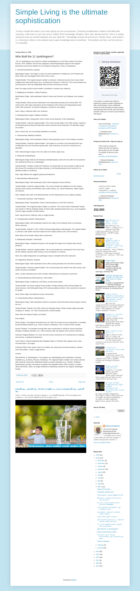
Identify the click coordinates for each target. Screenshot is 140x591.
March (100, 487)
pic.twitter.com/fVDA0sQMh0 (108, 156)
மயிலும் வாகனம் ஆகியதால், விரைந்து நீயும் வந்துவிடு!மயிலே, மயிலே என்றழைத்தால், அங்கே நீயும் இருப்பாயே (115, 297)
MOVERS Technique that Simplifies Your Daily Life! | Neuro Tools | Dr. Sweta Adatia (114, 278)
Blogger (74, 580)
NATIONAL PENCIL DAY (105, 492)
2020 (98, 563)
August (100, 472)
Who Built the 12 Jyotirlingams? (107, 529)
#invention (115, 124)
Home (51, 382)
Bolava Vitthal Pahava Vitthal (106, 532)
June (99, 478)
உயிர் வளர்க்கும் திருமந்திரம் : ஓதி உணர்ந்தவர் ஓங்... (109, 508)
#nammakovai (112, 126)
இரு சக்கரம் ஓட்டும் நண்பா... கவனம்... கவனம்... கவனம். (112, 222)
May (99, 481)
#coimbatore (103, 126)
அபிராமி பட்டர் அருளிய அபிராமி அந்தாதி (114, 315)
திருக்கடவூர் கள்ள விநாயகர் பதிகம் (112, 367)
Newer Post (20, 382)
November (101, 463)
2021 (98, 560)
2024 (98, 551)
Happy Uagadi (110, 260)
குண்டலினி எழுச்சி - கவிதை (107, 517)
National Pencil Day (103, 489)
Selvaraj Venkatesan (112, 426)
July (99, 475)
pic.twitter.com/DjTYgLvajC (107, 128)
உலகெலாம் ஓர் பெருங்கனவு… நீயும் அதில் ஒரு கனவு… (115, 349)
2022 (98, 557)
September (101, 469)
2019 (98, 566)
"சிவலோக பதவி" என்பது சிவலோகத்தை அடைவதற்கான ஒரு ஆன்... (110, 536)
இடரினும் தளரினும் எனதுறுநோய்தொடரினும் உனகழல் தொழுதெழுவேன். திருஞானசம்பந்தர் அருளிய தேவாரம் (115, 387)
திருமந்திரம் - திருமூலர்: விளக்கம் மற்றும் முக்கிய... (108, 513)
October (100, 466)
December (101, 460)
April (99, 484)
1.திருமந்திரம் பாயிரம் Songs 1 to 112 (110, 495)
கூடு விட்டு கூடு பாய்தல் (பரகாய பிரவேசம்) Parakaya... (108, 503)
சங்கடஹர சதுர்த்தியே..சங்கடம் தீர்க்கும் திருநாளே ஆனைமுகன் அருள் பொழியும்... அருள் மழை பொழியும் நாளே (114, 243)
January (100, 548)
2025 (98, 458)
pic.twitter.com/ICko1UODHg (108, 192)
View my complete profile (102, 442)
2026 (98, 455)
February (101, 545)
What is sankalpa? (103, 541)
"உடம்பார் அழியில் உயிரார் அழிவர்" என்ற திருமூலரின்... (109, 525)
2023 (98, 554)
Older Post (82, 382)
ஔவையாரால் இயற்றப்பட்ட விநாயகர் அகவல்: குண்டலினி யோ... (110, 520)
